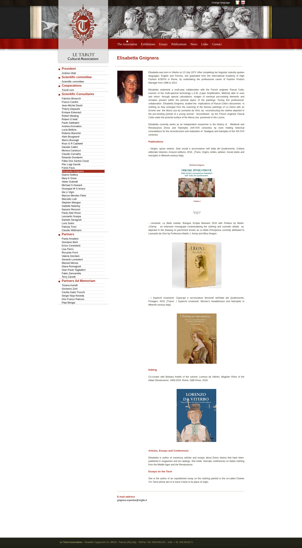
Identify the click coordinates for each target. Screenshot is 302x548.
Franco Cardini (70, 102)
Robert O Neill (70, 119)
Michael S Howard (72, 185)
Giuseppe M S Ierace (73, 188)
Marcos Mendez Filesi (74, 195)
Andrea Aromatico (72, 126)
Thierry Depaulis (71, 108)
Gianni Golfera (70, 174)
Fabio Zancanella (71, 273)
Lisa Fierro (68, 249)
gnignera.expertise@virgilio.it (132, 500)
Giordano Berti (70, 242)
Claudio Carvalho (71, 154)
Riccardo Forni (70, 252)
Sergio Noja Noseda (73, 295)
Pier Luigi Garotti (71, 164)
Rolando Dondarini (72, 157)
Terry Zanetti (69, 276)
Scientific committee (73, 81)
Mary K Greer (69, 178)
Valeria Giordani (71, 256)
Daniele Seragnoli (72, 219)
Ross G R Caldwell (72, 143)
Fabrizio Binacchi (71, 98)
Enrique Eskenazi (71, 112)
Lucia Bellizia (69, 129)
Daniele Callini (70, 147)
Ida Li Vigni (68, 192)
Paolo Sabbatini (70, 122)
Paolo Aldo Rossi (71, 212)
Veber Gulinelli (70, 181)
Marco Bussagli (70, 140)
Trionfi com (68, 90)
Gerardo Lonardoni (72, 259)
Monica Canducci (71, 150)
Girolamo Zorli (70, 288)
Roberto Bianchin (71, 133)
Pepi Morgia (68, 302)
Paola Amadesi (70, 238)
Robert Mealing (70, 115)
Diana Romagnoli (71, 266)
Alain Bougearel (71, 136)
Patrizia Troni (69, 226)
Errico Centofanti (71, 245)
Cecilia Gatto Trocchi (73, 292)
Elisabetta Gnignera (73, 171)
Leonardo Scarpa (71, 216)
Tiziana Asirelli (70, 285)
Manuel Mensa (70, 262)
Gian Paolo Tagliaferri (74, 269)
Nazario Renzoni (71, 209)
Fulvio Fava (68, 167)
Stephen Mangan (71, 202)
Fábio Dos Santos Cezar (75, 160)
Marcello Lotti (69, 199)
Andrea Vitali (69, 73)
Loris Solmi (68, 223)
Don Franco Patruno (73, 299)
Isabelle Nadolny (71, 205)
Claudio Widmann (72, 230)
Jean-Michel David (72, 105)
